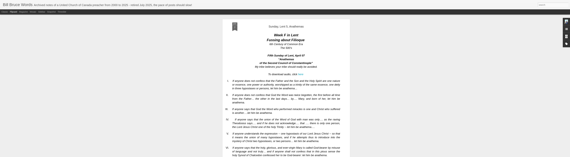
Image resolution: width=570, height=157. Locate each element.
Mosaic (33, 12)
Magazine (23, 12)
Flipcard (13, 12)
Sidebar (41, 12)
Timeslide (62, 12)
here (300, 48)
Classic (4, 12)
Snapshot (51, 12)
